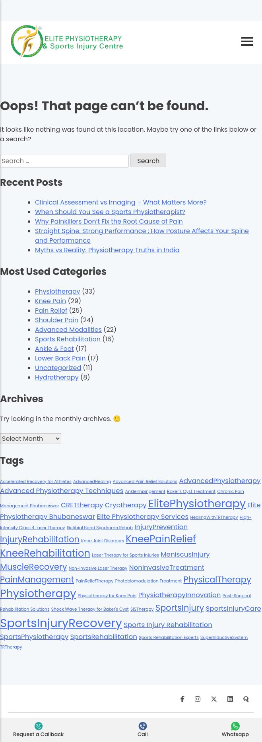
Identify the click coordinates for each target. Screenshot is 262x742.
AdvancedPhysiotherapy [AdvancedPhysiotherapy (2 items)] (219, 480)
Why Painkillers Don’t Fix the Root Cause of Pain (109, 221)
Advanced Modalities (68, 329)
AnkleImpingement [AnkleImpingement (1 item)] (145, 492)
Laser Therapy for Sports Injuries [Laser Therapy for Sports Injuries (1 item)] (125, 555)
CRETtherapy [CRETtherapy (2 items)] (82, 505)
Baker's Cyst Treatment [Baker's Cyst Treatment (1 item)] (191, 492)
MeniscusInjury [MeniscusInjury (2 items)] (185, 554)
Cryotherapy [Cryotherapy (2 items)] (126, 505)
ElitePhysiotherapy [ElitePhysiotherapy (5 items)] (197, 503)
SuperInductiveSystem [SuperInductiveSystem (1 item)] (224, 638)
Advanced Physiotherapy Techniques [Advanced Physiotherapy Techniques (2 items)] (61, 490)
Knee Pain (50, 301)
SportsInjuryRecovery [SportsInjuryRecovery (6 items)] (61, 623)
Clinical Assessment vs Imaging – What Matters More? (121, 202)
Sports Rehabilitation (68, 339)
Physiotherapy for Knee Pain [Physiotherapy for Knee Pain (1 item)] (107, 596)
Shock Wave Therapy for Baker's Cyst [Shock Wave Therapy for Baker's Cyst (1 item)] (90, 609)
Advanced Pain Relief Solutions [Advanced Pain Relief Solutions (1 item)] (145, 482)
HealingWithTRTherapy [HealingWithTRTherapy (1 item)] (214, 517)
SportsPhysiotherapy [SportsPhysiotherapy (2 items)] (34, 636)
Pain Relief (51, 310)
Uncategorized (58, 367)
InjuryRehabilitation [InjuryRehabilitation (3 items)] (40, 539)
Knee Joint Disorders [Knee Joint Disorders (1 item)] (102, 541)
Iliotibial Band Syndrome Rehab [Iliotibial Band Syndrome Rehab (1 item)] (100, 528)
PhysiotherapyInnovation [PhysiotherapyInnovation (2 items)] (179, 595)
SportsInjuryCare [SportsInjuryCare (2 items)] (233, 608)
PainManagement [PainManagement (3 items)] (37, 579)
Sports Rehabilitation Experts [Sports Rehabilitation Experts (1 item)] (169, 638)
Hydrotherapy (57, 377)
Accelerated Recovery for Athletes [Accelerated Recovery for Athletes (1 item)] (36, 482)
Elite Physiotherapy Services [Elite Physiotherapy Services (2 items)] (142, 516)
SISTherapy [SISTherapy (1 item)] (142, 609)
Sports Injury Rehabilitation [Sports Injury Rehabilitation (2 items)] (168, 624)
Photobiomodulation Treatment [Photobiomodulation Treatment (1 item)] (148, 581)
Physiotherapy (57, 291)
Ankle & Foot (54, 348)
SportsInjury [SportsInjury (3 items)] (179, 607)
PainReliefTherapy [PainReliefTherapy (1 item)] (95, 581)
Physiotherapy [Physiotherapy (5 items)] (38, 593)
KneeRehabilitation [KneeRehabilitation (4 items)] (45, 553)
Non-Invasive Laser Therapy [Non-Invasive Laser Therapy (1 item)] (98, 568)
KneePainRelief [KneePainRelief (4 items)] (161, 538)
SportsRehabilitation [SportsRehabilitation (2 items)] (103, 636)
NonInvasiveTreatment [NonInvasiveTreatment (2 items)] (166, 567)
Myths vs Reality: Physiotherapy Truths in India (107, 250)
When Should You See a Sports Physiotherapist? (110, 211)
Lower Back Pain (60, 358)
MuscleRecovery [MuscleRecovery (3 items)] (33, 567)
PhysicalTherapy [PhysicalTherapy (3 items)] (217, 579)
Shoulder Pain (56, 320)
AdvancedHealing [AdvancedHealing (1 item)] (92, 482)
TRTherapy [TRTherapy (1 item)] (11, 647)
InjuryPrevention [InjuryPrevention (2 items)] (161, 527)
